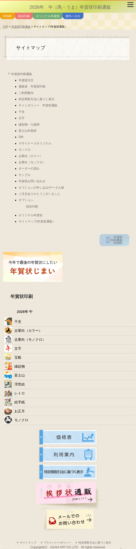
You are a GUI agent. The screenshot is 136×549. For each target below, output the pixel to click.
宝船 (17, 357)
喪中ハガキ (73, 16)
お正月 (19, 411)
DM (21, 137)
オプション (26, 200)
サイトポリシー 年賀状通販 (38, 105)
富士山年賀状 (27, 130)
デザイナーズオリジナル (35, 143)
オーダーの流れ (29, 168)
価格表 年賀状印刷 (32, 86)
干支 (22, 112)
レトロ (19, 393)
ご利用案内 (26, 93)
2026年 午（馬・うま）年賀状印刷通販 (70, 7)
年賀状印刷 (21, 296)
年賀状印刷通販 (21, 26)
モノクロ (25, 149)
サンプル (25, 175)
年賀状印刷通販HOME (116, 240)
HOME (7, 16)
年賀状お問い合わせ (32, 181)
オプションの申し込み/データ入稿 (41, 187)
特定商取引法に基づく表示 (36, 99)
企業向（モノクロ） (32, 162)
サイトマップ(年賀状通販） (37, 221)
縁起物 (19, 366)
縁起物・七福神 (29, 124)
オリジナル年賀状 (48, 16)
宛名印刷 (24, 16)
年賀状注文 (26, 80)
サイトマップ (28, 542)
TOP (5, 26)
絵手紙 (19, 402)
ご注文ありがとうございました (39, 194)
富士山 (19, 375)
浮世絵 (19, 384)
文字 (22, 118)
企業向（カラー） (30, 156)
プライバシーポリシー (57, 542)
